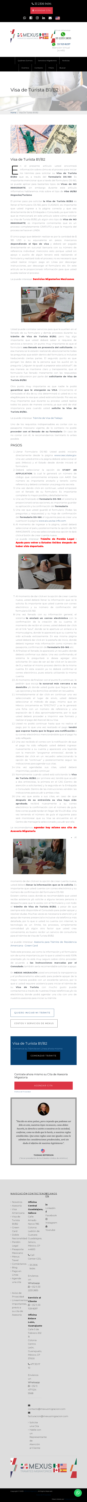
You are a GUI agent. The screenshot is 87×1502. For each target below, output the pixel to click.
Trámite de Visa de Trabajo (47, 418)
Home (13, 112)
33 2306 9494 (42, 3)
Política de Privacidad (22, 1092)
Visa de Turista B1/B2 (16, 1220)
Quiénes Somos (25, 60)
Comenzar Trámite (43, 1055)
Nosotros (17, 1202)
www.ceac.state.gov (65, 455)
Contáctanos (19, 1264)
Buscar (62, 68)
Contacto (38, 68)
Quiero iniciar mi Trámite (32, 1012)
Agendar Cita (41, 10)
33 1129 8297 (63, 44)
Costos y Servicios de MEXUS (34, 1023)
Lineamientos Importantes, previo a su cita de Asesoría (20, 1307)
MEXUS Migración (30, 1491)
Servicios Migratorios (47, 60)
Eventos (25, 68)
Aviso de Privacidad (43, 1495)
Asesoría (17, 1205)
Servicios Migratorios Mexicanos (53, 279)
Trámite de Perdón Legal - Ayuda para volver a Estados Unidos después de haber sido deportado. (46, 543)
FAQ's (51, 68)
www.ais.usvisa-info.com (52, 521)
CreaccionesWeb (71, 1499)
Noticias (65, 60)
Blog (14, 1267)
